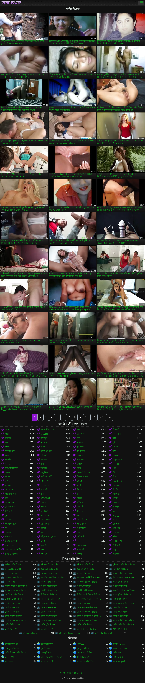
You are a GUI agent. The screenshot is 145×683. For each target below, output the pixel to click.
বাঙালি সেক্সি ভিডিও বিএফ (88, 577)
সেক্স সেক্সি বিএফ (120, 599)
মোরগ (43, 502)
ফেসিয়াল (116, 485)
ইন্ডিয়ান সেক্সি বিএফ (85, 564)
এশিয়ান (116, 447)
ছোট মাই (80, 434)
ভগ (78, 429)
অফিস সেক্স (10, 545)
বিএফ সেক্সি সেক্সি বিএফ (15, 590)
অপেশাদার (81, 451)
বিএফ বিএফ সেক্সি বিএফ (123, 577)
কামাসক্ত (80, 459)
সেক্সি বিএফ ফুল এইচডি (87, 612)
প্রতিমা (115, 536)
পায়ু (114, 549)
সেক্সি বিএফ (10, 3)
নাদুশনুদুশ (116, 515)
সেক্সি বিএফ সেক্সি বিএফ (15, 620)
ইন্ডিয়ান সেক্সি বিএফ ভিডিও (124, 564)
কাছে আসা (9, 489)
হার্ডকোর (44, 434)
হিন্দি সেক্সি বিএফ (30, 633)
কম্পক (43, 506)
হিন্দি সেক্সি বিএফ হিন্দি (104, 633)
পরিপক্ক (116, 532)
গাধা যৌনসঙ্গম (11, 494)
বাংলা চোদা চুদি (83, 657)
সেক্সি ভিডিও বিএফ (13, 624)
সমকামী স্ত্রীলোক (83, 472)
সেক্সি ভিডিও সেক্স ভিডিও (52, 657)
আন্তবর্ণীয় (45, 489)
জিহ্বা (79, 554)
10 (86, 417)
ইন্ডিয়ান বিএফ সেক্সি (49, 564)
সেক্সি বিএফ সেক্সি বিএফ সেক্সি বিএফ (89, 620)
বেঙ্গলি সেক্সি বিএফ (85, 590)
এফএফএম (45, 498)
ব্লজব (7, 429)
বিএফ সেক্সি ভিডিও (49, 586)
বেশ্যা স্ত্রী (80, 506)
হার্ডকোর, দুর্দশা (11, 541)
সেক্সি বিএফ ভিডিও (49, 616)
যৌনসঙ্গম (45, 524)
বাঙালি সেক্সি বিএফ (13, 577)
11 (94, 417)
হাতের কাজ (117, 481)
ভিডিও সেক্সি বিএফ (49, 594)
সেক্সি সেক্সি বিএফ (84, 624)
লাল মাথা (45, 481)
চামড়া (79, 481)
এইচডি (8, 464)
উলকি (43, 494)
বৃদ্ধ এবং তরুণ (11, 524)
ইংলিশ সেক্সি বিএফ (13, 564)
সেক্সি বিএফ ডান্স (120, 607)
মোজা (43, 528)
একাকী (7, 472)
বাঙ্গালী (44, 545)
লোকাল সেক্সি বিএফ (13, 599)
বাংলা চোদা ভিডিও (121, 648)
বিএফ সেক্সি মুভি (84, 586)
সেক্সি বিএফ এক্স (12, 607)
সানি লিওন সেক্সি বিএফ (51, 599)
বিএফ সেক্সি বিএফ (120, 582)
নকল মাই (80, 549)
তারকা (79, 498)
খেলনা (115, 455)
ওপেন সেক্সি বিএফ (120, 569)
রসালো (44, 532)
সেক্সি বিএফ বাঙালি (13, 616)
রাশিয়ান (80, 502)
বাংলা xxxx (9, 661)
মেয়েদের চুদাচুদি (119, 661)
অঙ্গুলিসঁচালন (11, 468)
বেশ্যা (79, 468)
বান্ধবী (43, 464)
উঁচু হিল (116, 524)
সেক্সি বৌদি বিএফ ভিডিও (123, 620)
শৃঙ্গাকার (44, 468)
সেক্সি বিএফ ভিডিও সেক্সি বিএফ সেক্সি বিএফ (89, 616)
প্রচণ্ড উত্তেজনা (11, 554)
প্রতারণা (8, 536)
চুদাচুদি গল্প (45, 648)
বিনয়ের (116, 464)
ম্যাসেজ (8, 519)
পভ (114, 468)
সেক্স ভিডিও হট (11, 644)
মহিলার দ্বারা (10, 451)
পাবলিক (116, 554)
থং (78, 515)
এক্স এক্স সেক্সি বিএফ (85, 569)
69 (114, 511)
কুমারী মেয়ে (82, 447)
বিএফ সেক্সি (10, 582)
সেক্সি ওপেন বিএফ (13, 603)
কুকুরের (8, 438)
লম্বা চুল (44, 554)
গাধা (7, 434)
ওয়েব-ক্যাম (81, 545)
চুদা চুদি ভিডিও (47, 644)
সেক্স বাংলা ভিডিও (85, 652)
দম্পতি (79, 485)
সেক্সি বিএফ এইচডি (85, 603)
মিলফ (43, 447)
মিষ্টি (114, 476)
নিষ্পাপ (44, 442)
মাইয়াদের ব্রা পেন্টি (13, 549)
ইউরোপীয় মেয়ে (47, 429)
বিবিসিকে (116, 489)
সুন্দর (7, 447)
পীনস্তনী (116, 429)
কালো (7, 476)
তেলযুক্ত (44, 511)
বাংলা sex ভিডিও (48, 661)
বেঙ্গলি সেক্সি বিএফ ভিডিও (124, 590)
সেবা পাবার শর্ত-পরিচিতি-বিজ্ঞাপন (72, 673)
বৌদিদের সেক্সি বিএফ (14, 594)
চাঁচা (114, 438)
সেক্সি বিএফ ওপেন (49, 607)
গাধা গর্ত (116, 528)
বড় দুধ (43, 438)
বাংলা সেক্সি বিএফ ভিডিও (123, 573)
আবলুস (116, 506)
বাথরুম (8, 532)
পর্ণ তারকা (45, 485)
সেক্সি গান (117, 652)
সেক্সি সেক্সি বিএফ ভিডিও (123, 624)
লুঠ (114, 442)
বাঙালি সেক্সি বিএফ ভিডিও (52, 577)
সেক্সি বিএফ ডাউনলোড (87, 607)
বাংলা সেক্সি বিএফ (84, 573)
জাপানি (8, 459)
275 (102, 417)
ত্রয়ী (114, 451)
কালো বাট (45, 515)
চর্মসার (7, 481)
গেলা (79, 532)
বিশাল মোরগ (82, 476)
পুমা (6, 515)
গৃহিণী (115, 498)
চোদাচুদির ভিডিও (12, 648)
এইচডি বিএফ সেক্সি (13, 569)
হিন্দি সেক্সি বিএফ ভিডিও (69, 633)
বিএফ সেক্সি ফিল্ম (48, 582)
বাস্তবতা (80, 511)
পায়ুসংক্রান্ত (117, 459)
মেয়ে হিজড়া (82, 519)
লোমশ (79, 464)
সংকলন (44, 459)
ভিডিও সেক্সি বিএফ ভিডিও (88, 594)
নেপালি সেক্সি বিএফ (49, 573)
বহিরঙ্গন (8, 485)
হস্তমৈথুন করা (46, 451)
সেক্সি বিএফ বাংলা (120, 612)
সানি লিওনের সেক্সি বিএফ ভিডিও (89, 599)
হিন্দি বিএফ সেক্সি (120, 629)
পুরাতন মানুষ (82, 524)
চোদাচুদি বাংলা (47, 652)
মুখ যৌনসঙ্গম (10, 506)
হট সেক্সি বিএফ (47, 629)
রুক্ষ (42, 549)
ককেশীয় (116, 494)
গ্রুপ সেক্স (9, 511)
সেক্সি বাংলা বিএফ (48, 603)
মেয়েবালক (45, 519)
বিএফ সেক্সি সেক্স (120, 586)
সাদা (6, 442)
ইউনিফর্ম (116, 545)
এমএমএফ (9, 502)
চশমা (115, 519)
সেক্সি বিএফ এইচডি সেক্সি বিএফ (125, 603)
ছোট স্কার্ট (81, 536)
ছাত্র (6, 498)
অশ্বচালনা (117, 434)
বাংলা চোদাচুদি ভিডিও (86, 661)
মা (77, 494)
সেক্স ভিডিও (118, 657)
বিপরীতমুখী (117, 541)
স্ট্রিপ (114, 472)
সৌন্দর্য (44, 455)
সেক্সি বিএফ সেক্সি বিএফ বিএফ (53, 620)
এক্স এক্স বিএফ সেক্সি (49, 569)
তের (78, 438)
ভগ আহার (81, 528)
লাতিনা (116, 502)
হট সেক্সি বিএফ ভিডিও (86, 629)
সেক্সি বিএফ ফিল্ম (48, 612)
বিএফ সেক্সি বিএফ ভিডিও (16, 586)
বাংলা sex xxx (119, 644)
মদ (6, 528)
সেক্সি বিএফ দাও (12, 612)
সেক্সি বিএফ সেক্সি (120, 616)
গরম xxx (80, 644)
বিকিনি (79, 541)
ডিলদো (80, 489)
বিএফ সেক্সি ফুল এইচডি (87, 582)
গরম (7, 455)
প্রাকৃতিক (44, 472)
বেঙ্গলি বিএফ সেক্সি (49, 590)
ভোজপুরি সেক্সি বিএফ (122, 594)
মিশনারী (80, 442)
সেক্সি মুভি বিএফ (48, 624)
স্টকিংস (80, 455)
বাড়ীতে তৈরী (46, 476)
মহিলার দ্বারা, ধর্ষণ (48, 536)
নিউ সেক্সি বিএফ (12, 573)
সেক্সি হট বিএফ (11, 629)
